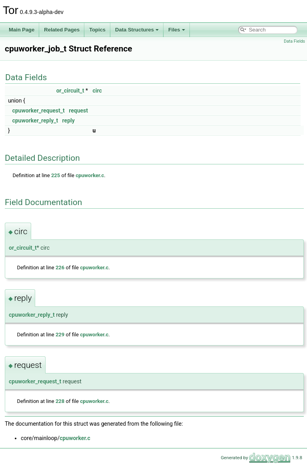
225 (55, 175)
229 (60, 335)
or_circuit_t (70, 90)
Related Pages (62, 30)
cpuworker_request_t (38, 110)
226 (60, 268)
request (78, 110)
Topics (97, 30)
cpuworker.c (90, 175)
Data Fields (294, 41)
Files (176, 30)
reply (68, 120)
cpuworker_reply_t (35, 120)
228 (60, 401)
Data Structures (137, 30)
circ (97, 90)
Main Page (21, 30)
